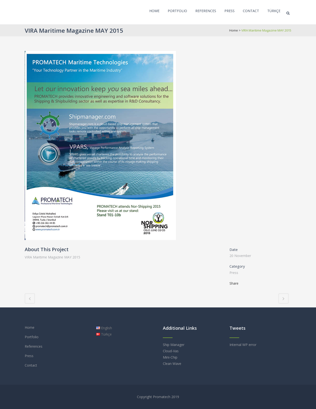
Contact (31, 365)
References (33, 346)
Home (233, 30)
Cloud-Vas (171, 351)
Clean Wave (172, 363)
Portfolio (32, 337)
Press (29, 355)
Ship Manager (173, 344)
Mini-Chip (170, 357)
